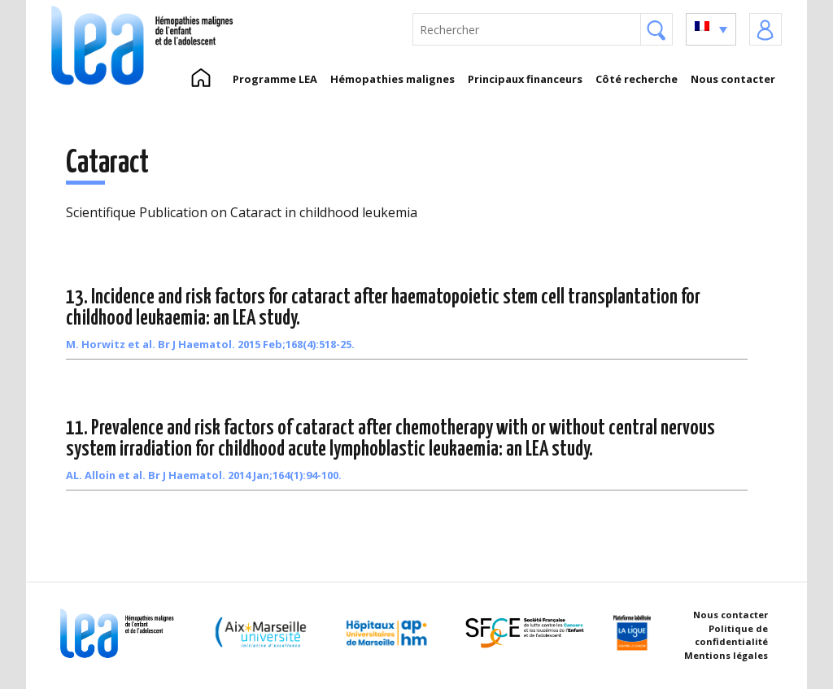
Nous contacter (733, 79)
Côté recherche (636, 79)
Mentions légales (726, 655)
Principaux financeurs (525, 79)
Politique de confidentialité (731, 635)
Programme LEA (275, 79)
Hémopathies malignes (392, 79)
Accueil (200, 79)
